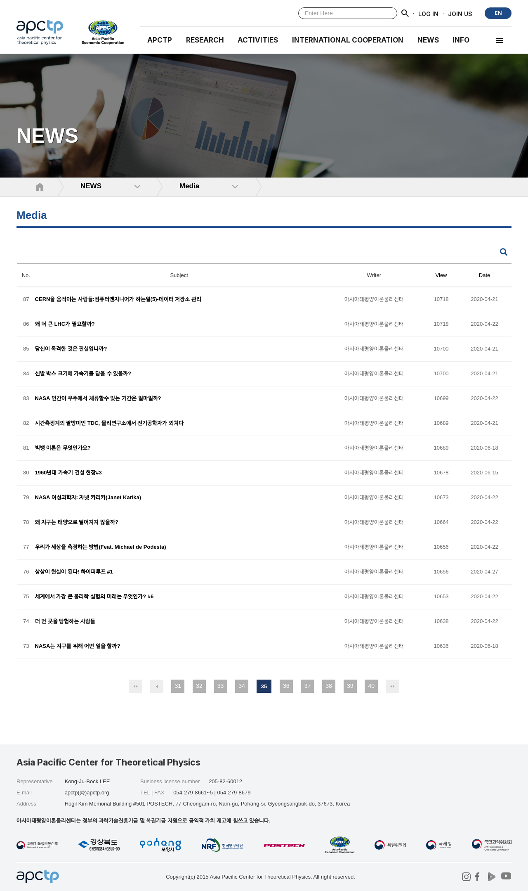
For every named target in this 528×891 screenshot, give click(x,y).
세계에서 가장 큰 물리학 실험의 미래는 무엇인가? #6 (94, 597)
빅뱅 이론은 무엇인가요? (63, 448)
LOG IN (428, 13)
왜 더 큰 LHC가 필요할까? (65, 324)
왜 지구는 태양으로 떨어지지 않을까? (76, 522)
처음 (135, 686)
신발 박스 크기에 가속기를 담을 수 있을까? (83, 374)
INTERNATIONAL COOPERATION (347, 40)
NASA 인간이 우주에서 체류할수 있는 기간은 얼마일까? (98, 399)
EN (498, 13)
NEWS (428, 40)
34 (241, 685)
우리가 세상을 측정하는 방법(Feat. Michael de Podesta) (100, 547)
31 (177, 685)
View (441, 275)
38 (328, 685)
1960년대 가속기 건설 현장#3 (68, 473)
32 (199, 685)
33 (220, 685)
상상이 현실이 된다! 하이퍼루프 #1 (74, 572)
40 (371, 685)
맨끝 (392, 686)
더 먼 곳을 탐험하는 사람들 (65, 621)
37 (307, 685)
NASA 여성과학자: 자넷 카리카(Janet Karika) (88, 498)
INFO (461, 40)
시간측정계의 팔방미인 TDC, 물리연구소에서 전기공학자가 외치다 (109, 423)
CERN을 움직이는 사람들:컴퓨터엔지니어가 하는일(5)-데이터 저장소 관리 (118, 299)
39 (350, 685)
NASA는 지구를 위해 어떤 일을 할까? (77, 646)
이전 (156, 686)
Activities (258, 40)
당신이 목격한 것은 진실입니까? (71, 349)
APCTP (159, 40)
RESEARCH (205, 40)
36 (286, 685)
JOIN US (460, 13)
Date (484, 275)
